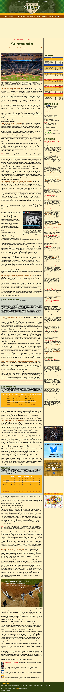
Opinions (38, 16)
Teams (17, 16)
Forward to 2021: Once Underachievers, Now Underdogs (16, 666)
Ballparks (23, 16)
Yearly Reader (12, 16)
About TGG (51, 16)
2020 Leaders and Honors (22, 51)
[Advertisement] (32, 28)
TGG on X (55, 16)
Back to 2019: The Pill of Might (11, 662)
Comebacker (44, 16)
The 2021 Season (34, 51)
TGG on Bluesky (58, 16)
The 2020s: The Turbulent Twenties (12, 675)
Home (6, 16)
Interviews (32, 16)
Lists (28, 16)
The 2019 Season (9, 51)
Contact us (17, 688)
